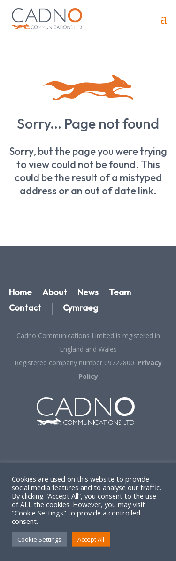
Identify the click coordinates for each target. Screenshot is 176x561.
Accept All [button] (90, 539)
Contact (25, 308)
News (88, 293)
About (54, 293)
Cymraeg (80, 308)
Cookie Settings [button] (39, 539)
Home (20, 293)
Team (120, 293)
